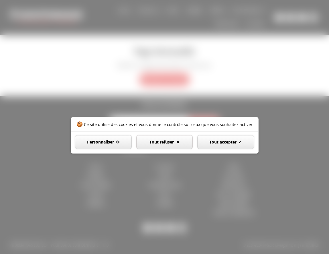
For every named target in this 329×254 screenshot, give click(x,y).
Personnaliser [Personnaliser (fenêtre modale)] (100, 142)
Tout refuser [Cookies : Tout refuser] (161, 142)
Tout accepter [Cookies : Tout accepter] (223, 142)
